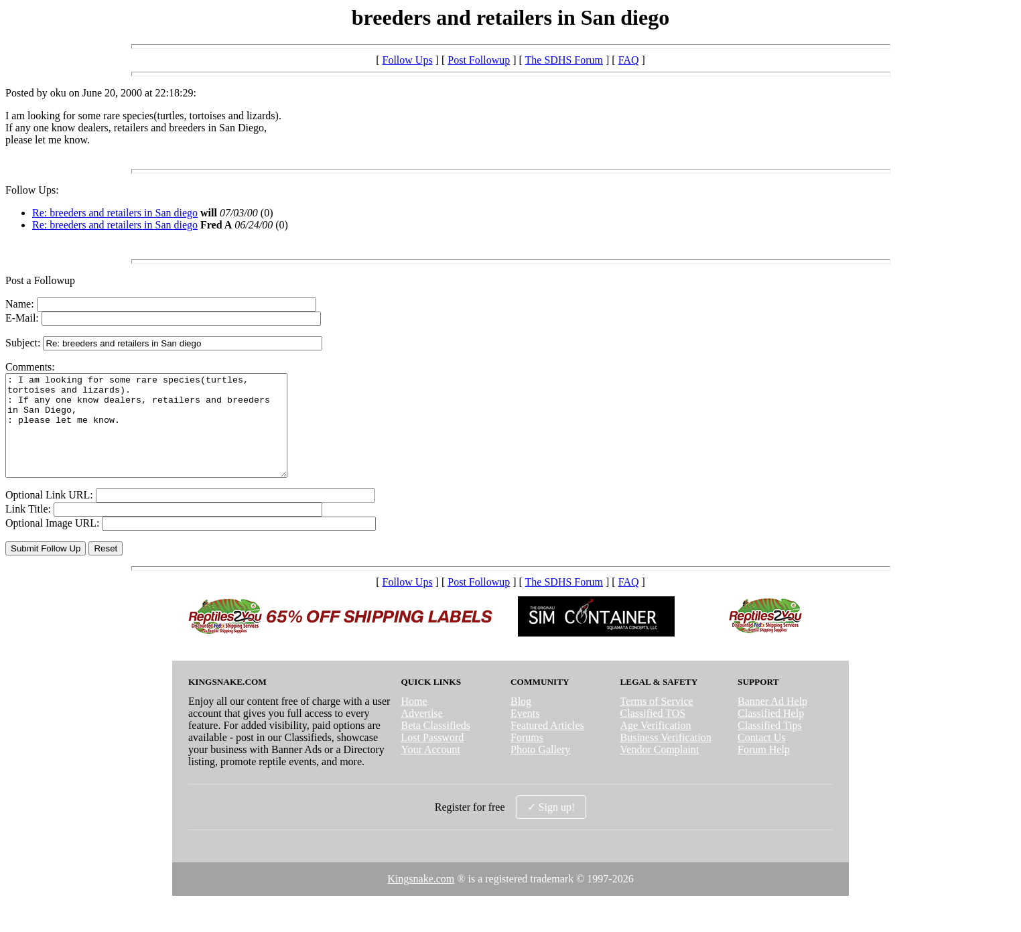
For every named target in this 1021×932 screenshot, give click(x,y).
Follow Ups (407, 60)
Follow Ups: (32, 190)
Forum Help (764, 769)
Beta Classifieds (435, 745)
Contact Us (762, 757)
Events (525, 733)
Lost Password (432, 757)
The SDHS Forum (564, 60)
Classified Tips (770, 745)
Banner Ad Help (772, 721)
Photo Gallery (540, 769)
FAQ (628, 60)
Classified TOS (653, 733)
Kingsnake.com (420, 899)
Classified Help (771, 733)
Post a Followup (40, 280)
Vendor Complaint (659, 769)
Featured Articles (547, 745)
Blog (520, 721)
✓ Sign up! (551, 827)
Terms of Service (656, 721)
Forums (526, 757)
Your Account (430, 769)
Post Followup (479, 60)
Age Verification (655, 745)
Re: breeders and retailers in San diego (115, 212)
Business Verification (665, 757)
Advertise (421, 733)
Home (414, 721)
